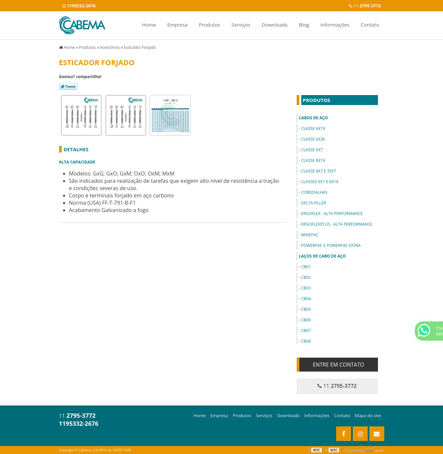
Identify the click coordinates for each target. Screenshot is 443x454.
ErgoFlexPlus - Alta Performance (336, 224)
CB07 (306, 330)
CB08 (306, 341)
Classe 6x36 (313, 139)
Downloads (275, 24)
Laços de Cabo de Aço (322, 256)
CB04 (306, 298)
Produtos (209, 24)
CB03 (306, 288)
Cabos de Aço (313, 118)
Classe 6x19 (313, 128)
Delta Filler (313, 203)
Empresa (177, 24)
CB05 (306, 309)
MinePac (309, 235)
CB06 (306, 320)
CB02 (306, 277)
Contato (370, 24)
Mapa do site (368, 415)
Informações (334, 24)
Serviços (240, 24)
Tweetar (68, 86)
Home (149, 24)
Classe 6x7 (312, 150)
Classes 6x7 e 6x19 (319, 181)
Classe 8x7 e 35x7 (318, 171)
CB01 (306, 267)
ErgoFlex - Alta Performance (331, 213)
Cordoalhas (314, 192)
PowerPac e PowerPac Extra (330, 245)
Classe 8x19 (313, 160)
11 (365, 6)
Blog (304, 24)
